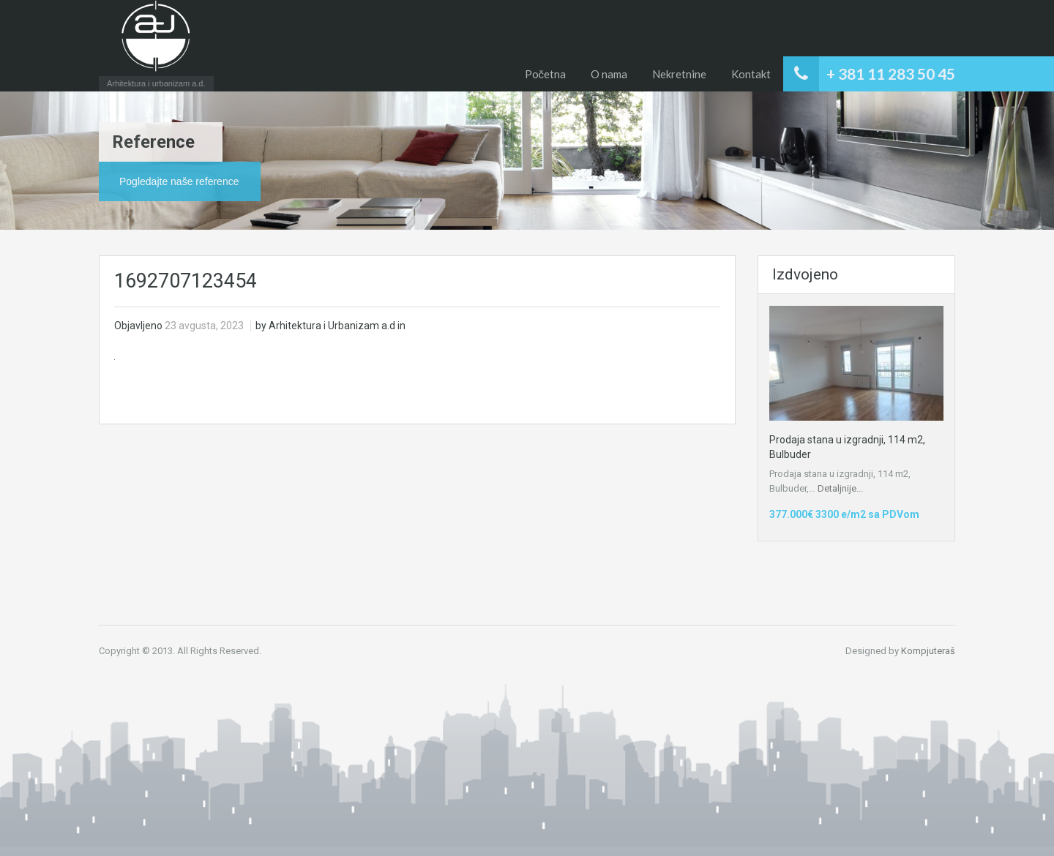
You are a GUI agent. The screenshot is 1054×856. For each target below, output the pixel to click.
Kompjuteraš (928, 650)
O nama (609, 73)
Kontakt (751, 73)
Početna (546, 73)
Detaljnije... (840, 488)
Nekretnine (679, 73)
